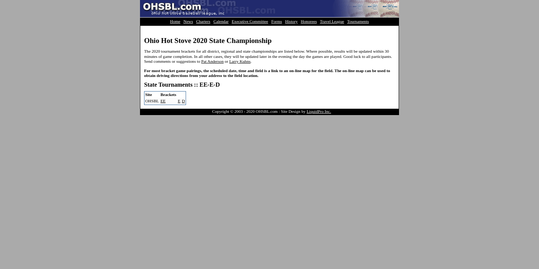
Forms (276, 21)
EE (163, 101)
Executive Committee (250, 21)
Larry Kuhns (239, 61)
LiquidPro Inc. (319, 111)
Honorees (309, 21)
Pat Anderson (212, 61)
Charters (203, 21)
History (291, 21)
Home (175, 21)
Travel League (332, 21)
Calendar (220, 21)
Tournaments (358, 21)
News (188, 21)
